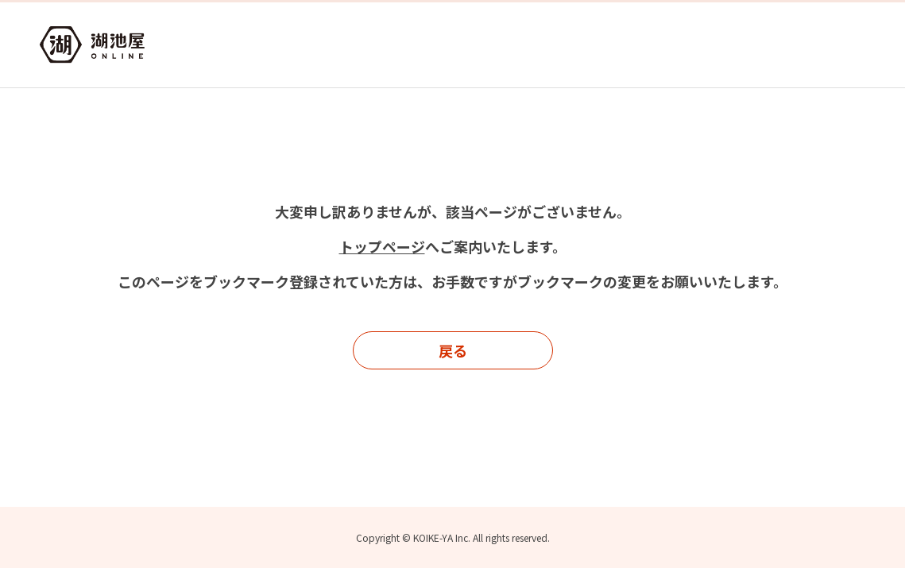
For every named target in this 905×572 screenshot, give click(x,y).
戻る (453, 350)
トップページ (382, 246)
